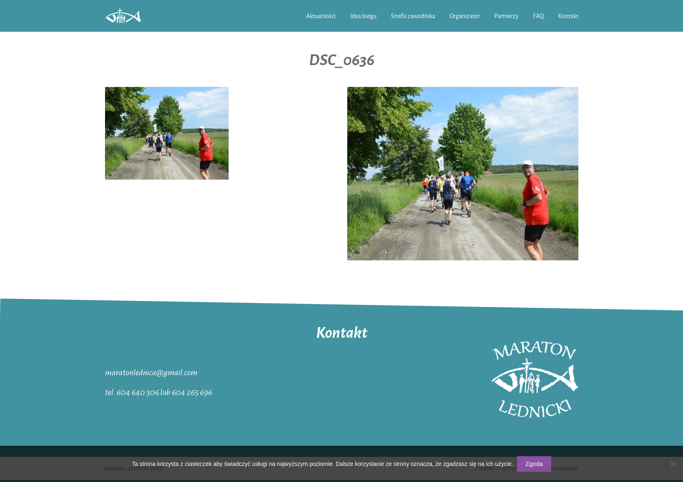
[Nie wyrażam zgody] (673, 464)
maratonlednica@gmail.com (151, 372)
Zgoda (534, 463)
